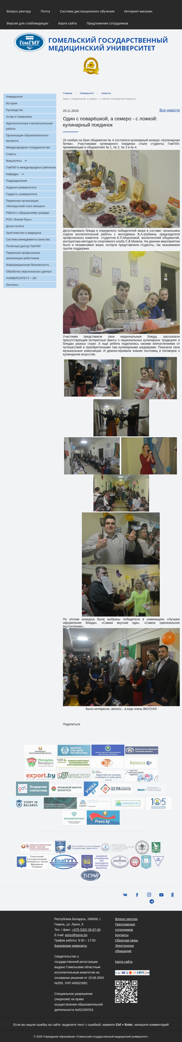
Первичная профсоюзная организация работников (23, 255)
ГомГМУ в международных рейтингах (31, 167)
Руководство (14, 110)
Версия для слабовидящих (28, 23)
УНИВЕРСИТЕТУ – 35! (21, 278)
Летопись (12, 284)
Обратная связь (126, 940)
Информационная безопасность (27, 264)
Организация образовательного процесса (27, 138)
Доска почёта (15, 226)
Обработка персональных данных (29, 271)
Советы (11, 154)
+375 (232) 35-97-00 (86, 929)
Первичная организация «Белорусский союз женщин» (25, 203)
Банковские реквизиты (71, 945)
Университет (14, 96)
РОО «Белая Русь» (19, 219)
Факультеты (14, 160)
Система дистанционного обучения (87, 11)
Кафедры (12, 174)
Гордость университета (21, 194)
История (11, 103)
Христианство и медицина (23, 232)
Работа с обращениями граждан (27, 212)
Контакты (121, 935)
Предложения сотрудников (107, 23)
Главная (67, 93)
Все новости (167, 110)
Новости (106, 93)
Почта (45, 11)
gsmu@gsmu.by (76, 935)
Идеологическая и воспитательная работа (29, 126)
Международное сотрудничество (28, 147)
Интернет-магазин (138, 11)
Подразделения (16, 180)
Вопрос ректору (19, 11)
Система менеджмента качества (28, 239)
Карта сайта (67, 23)
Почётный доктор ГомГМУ (23, 246)
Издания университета (21, 187)
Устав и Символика (19, 116)
